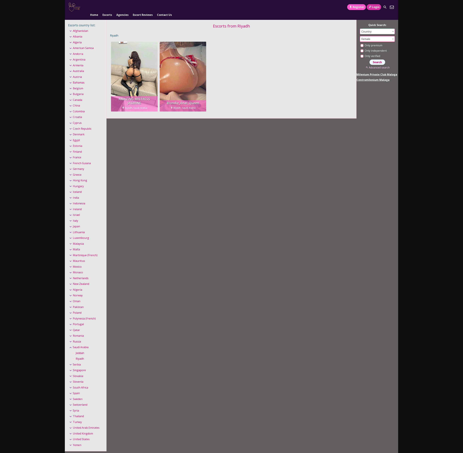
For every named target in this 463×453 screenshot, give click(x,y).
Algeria (77, 37)
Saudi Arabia (80, 342)
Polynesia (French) (84, 313)
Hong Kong (80, 175)
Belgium (78, 83)
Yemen (77, 439)
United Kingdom (83, 428)
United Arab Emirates (86, 422)
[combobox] (377, 26)
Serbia (77, 359)
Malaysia (78, 238)
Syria (76, 405)
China (76, 100)
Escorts (107, 7)
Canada (77, 94)
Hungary (78, 180)
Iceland (77, 186)
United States (81, 434)
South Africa (80, 382)
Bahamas (78, 77)
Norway (78, 290)
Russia (77, 336)
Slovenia (78, 376)
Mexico (77, 261)
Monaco (78, 267)
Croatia (77, 112)
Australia (78, 66)
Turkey (77, 416)
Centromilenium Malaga (373, 74)
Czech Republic (82, 123)
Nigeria (77, 284)
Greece (77, 169)
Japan (76, 221)
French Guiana (82, 158)
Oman (76, 296)
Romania (78, 330)
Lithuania (79, 226)
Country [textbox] (366, 26)
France (77, 152)
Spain (76, 388)
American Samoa (83, 42)
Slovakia (78, 370)
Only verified (370, 50)
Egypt (76, 134)
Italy (75, 215)
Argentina (79, 54)
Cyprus (77, 117)
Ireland (77, 204)
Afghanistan (80, 25)
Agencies (122, 7)
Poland (77, 307)
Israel (76, 209)
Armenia (78, 60)
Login (374, 7)
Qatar (76, 324)
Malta (76, 244)
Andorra (78, 48)
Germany (78, 163)
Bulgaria (78, 88)
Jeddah (80, 347)
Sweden (77, 393)
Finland (77, 146)
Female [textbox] (365, 33)
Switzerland (80, 399)
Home (94, 7)
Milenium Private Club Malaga (376, 69)
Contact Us (164, 7)
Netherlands (80, 272)
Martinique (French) (85, 250)
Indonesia (79, 198)
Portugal (78, 318)
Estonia (77, 140)
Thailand (78, 410)
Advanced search (377, 62)
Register (356, 7)
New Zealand (81, 278)
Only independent (373, 45)
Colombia (79, 106)
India (76, 192)
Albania (77, 31)
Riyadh (80, 353)
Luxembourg (81, 232)
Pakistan (78, 301)
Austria (77, 71)
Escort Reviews (143, 7)
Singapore (79, 364)
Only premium (371, 40)
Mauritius (79, 255)
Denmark (78, 129)
